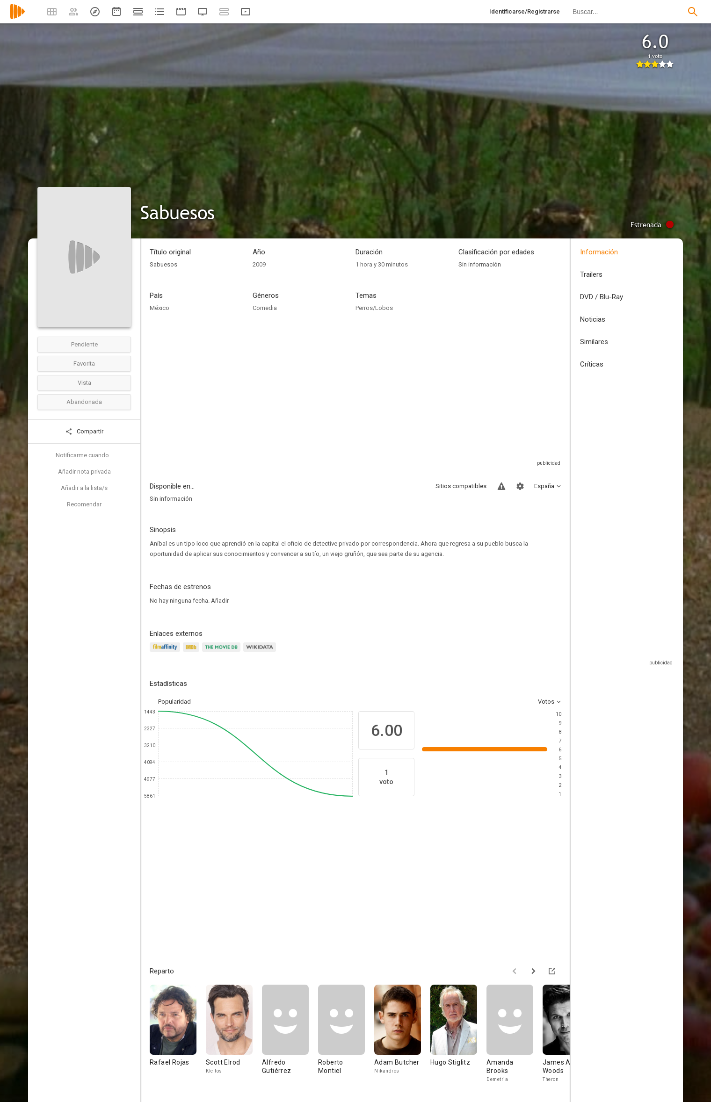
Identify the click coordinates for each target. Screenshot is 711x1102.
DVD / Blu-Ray (601, 297)
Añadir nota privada (84, 471)
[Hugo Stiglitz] (458, 1034)
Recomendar (84, 504)
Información (599, 252)
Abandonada (84, 401)
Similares (594, 342)
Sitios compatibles (460, 486)
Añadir (220, 600)
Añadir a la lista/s (84, 487)
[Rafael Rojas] (178, 1034)
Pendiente (84, 344)
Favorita (84, 363)
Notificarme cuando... (84, 455)
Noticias (592, 319)
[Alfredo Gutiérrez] (290, 1034)
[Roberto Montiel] (346, 1034)
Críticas (591, 364)
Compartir (84, 431)
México (159, 307)
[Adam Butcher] (402, 1034)
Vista (84, 382)
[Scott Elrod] (234, 1034)
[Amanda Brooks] (514, 1034)
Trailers (591, 274)
